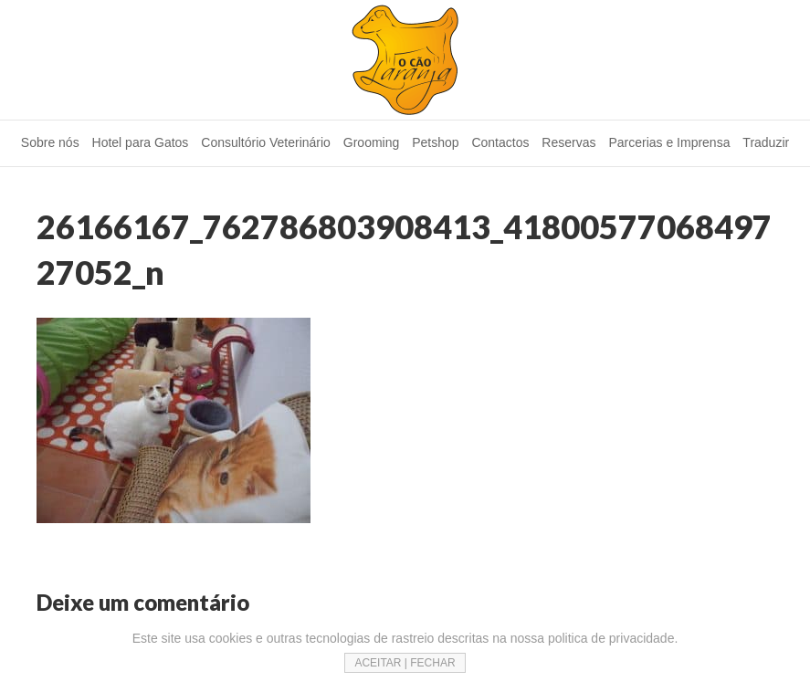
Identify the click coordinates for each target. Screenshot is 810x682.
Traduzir (765, 142)
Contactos (500, 142)
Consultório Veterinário (266, 142)
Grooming (371, 142)
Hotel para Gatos (140, 142)
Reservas (568, 142)
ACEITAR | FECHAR (404, 662)
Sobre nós (50, 142)
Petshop (435, 142)
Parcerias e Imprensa (669, 142)
